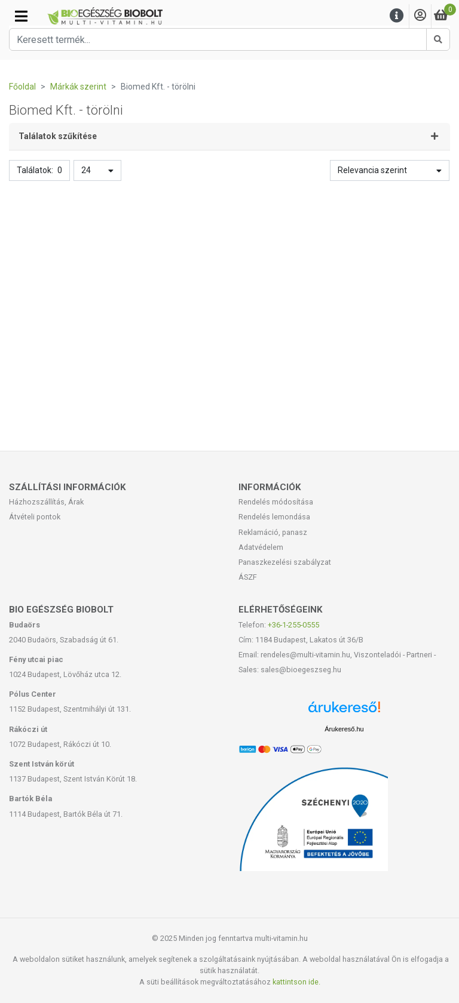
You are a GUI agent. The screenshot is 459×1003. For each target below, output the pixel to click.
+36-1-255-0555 (293, 624)
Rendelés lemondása (274, 516)
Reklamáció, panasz (272, 532)
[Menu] (397, 15)
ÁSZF (247, 577)
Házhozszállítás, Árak (46, 501)
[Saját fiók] (420, 16)
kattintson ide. (296, 981)
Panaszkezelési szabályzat (284, 562)
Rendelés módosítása (275, 501)
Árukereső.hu (344, 729)
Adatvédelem (260, 547)
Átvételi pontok (34, 516)
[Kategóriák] (21, 16)
